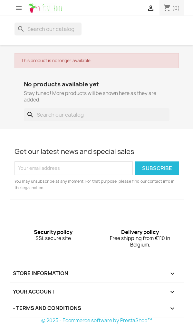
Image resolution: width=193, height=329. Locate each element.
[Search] (48, 29)
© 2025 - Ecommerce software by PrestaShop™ (96, 320)
